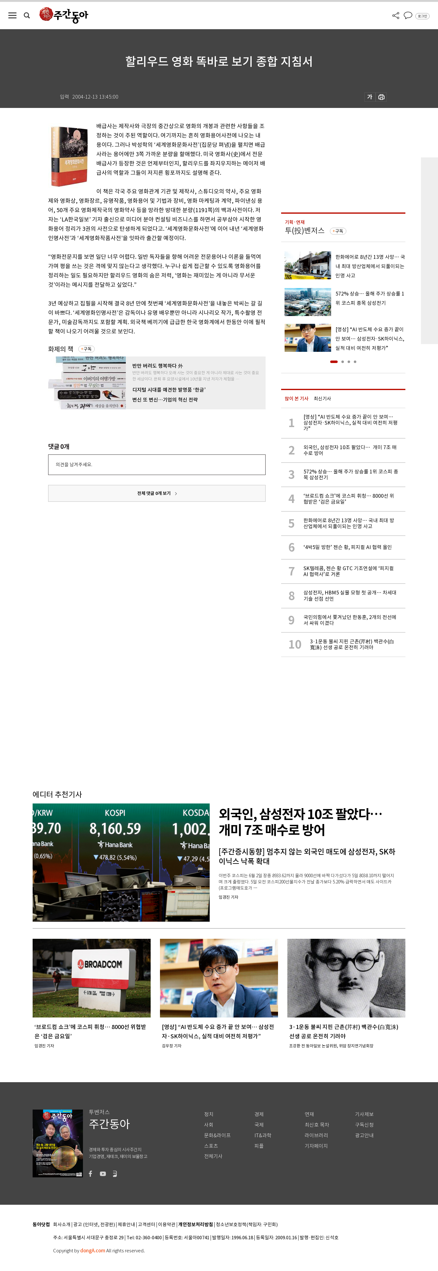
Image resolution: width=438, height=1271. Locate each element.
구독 (88, 349)
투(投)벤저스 (305, 230)
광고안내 (364, 1135)
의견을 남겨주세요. (74, 465)
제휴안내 (126, 1224)
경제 (259, 1114)
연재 (309, 1114)
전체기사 (213, 1156)
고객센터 (146, 1224)
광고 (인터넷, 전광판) (94, 1224)
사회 (208, 1125)
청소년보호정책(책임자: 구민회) (247, 1224)
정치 (208, 1114)
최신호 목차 (317, 1125)
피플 (259, 1146)
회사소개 (62, 1224)
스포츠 (211, 1146)
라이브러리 (316, 1135)
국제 (259, 1125)
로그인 (422, 16)
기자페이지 (316, 1146)
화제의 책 (60, 349)
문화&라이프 (217, 1135)
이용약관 (167, 1224)
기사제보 (364, 1114)
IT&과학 (262, 1135)
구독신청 (364, 1125)
